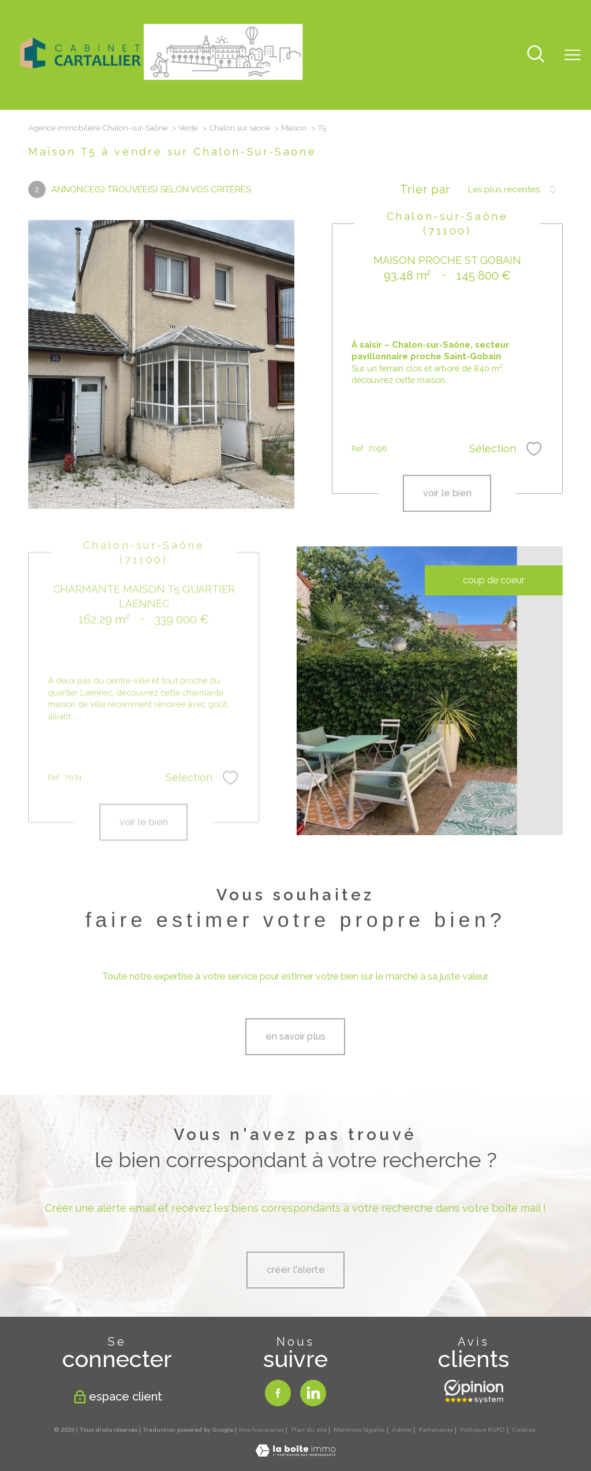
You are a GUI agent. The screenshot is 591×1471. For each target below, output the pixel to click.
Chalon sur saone (239, 127)
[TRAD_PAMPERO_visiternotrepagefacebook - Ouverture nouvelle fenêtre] (278, 1393)
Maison (293, 127)
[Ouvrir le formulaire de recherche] (535, 55)
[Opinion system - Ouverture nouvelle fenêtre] (473, 1391)
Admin (402, 1430)
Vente (188, 127)
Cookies (523, 1430)
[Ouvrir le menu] (572, 54)
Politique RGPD (482, 1430)
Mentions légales (359, 1430)
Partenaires (436, 1430)
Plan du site (309, 1430)
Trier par (425, 189)
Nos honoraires (261, 1430)
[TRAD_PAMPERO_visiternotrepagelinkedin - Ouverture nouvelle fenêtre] (313, 1393)
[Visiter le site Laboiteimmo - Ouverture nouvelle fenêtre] (295, 1453)
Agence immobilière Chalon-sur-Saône (97, 127)
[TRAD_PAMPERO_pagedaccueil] (161, 83)
